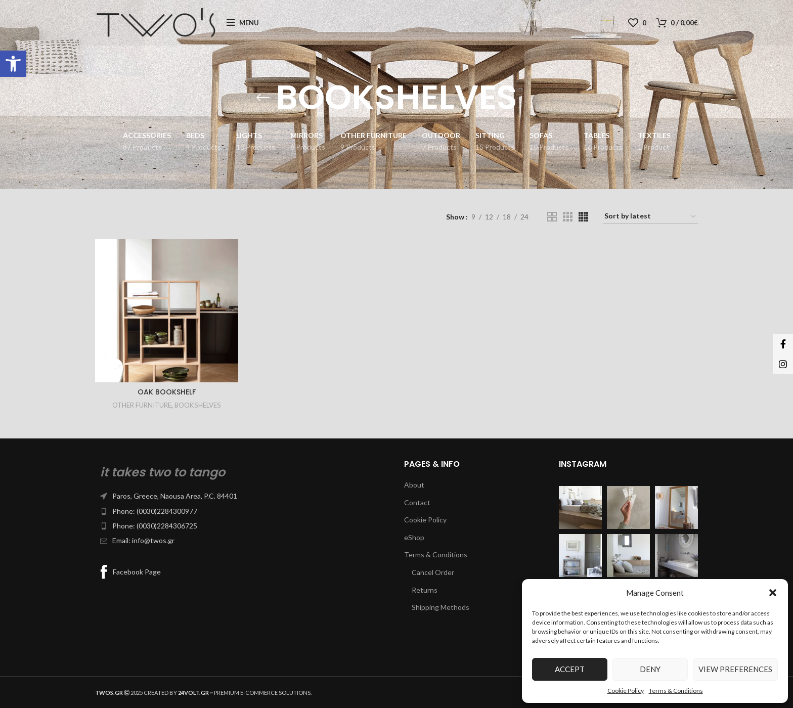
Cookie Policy (625, 690)
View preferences (735, 669)
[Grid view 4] (583, 217)
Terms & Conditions (676, 690)
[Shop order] (650, 216)
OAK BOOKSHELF (167, 392)
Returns (424, 590)
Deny (650, 669)
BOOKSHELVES (197, 405)
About (414, 484)
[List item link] (242, 496)
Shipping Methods (440, 607)
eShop (414, 537)
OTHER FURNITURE (141, 405)
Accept (570, 669)
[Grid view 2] (552, 217)
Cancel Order (433, 572)
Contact (417, 502)
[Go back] (263, 97)
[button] (13, 64)
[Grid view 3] (567, 217)
